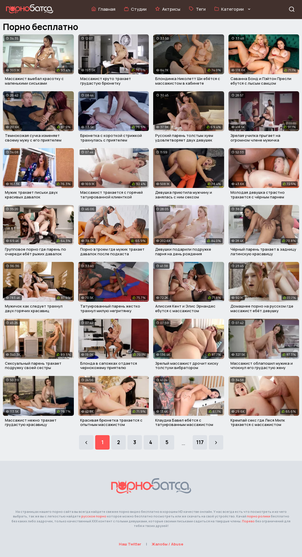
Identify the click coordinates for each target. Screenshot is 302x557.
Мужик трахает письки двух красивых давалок (31, 195)
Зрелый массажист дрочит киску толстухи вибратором (186, 365)
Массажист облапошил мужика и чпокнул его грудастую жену (261, 365)
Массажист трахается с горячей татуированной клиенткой (111, 195)
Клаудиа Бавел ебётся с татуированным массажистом (184, 422)
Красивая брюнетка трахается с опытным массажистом (111, 422)
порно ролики (258, 516)
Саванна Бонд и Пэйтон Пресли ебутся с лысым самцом (260, 81)
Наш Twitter (130, 544)
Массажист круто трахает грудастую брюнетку (105, 81)
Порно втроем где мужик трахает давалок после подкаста (112, 251)
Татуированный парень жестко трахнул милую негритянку (110, 308)
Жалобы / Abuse (167, 544)
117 (200, 442)
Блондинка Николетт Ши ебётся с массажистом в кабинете (187, 81)
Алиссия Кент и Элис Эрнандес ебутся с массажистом (185, 308)
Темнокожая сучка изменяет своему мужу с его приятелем (33, 138)
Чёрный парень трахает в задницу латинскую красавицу (263, 251)
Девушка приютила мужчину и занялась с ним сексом (183, 195)
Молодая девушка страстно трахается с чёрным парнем (257, 195)
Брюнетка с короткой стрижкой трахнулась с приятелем (111, 138)
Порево (248, 521)
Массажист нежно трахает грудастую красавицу (31, 422)
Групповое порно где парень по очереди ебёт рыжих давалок (35, 251)
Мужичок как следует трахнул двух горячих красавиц (34, 308)
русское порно (93, 516)
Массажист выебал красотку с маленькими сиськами (34, 81)
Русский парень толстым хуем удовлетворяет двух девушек (184, 138)
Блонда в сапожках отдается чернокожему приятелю (108, 365)
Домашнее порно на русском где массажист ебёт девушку (261, 308)
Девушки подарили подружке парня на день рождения (183, 251)
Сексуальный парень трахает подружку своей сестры (33, 365)
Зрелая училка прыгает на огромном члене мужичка (255, 138)
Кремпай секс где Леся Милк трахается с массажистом (257, 422)
